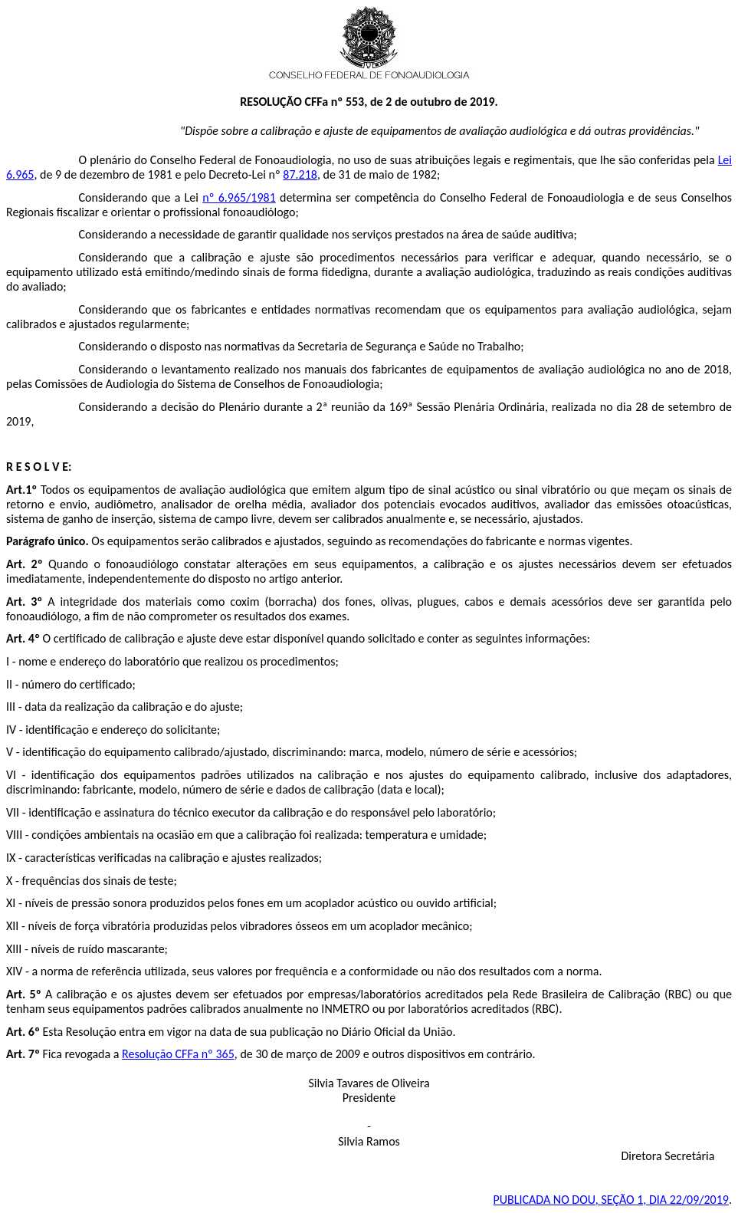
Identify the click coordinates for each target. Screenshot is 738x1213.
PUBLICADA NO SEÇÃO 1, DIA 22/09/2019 (611, 1199)
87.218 (300, 174)
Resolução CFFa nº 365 (178, 1054)
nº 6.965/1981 (239, 197)
